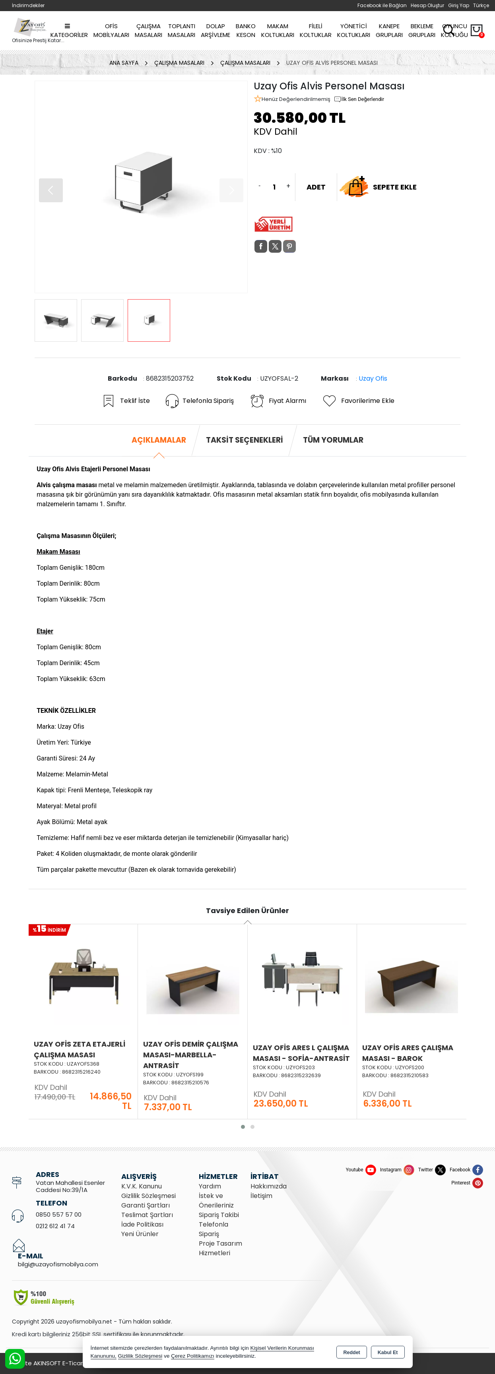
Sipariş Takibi (219, 1214)
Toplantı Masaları (181, 30)
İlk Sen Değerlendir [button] (359, 99)
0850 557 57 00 (59, 1214)
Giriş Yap (458, 5)
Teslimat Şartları (147, 1214)
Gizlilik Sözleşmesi (148, 1195)
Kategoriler (69, 31)
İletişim (261, 1195)
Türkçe (481, 5)
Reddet (351, 1352)
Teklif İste (125, 400)
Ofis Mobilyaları (111, 30)
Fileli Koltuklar (316, 30)
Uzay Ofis (373, 378)
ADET (316, 187)
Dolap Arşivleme (215, 30)
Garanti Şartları (145, 1205)
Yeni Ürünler (140, 1234)
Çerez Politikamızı (192, 1356)
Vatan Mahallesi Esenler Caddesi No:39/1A (70, 1186)
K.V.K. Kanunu (141, 1186)
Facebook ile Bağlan (382, 5)
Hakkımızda (268, 1186)
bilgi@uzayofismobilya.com (58, 1264)
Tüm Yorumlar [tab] (333, 440)
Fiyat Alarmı (278, 400)
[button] (51, 190)
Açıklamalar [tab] (159, 440)
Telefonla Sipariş (200, 400)
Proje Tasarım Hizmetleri (220, 1248)
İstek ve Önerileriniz (216, 1200)
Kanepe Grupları (389, 30)
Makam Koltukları (277, 30)
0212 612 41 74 (55, 1226)
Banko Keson (246, 30)
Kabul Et (388, 1352)
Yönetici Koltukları (353, 30)
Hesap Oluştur (427, 5)
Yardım (210, 1186)
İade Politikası (142, 1224)
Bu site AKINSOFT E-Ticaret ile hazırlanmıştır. (75, 1363)
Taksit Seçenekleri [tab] (244, 440)
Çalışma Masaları (148, 30)
